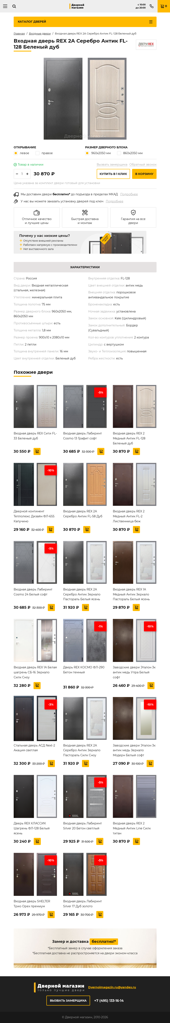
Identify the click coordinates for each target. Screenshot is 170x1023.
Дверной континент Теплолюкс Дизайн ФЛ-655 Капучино (34, 516)
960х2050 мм (98, 153)
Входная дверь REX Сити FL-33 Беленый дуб (35, 436)
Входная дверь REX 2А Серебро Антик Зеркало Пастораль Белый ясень (81, 594)
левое (21, 153)
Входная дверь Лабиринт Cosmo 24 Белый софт (33, 592)
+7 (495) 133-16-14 (109, 1001)
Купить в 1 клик (113, 174)
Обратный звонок (143, 164)
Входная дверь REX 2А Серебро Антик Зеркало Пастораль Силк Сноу (81, 750)
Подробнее (129, 194)
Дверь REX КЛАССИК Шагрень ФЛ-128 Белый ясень (32, 828)
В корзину (144, 174)
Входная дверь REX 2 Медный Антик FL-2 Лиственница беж (129, 516)
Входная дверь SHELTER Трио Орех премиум (32, 903)
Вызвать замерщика (112, 164)
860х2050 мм (130, 153)
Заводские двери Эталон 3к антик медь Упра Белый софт (134, 672)
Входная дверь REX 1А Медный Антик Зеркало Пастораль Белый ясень (131, 594)
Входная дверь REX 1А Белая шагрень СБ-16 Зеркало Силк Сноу (35, 672)
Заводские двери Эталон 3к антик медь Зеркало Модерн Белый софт (134, 750)
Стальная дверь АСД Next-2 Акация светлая (34, 748)
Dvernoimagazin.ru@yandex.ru (112, 987)
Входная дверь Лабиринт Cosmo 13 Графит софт (82, 436)
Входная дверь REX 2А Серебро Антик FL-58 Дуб (82, 513)
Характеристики (85, 267)
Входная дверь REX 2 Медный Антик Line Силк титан (132, 828)
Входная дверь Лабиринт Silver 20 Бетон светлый (82, 825)
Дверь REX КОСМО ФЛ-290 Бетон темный (83, 669)
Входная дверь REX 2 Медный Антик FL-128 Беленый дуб (129, 438)
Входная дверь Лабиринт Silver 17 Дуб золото (82, 903)
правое (44, 153)
